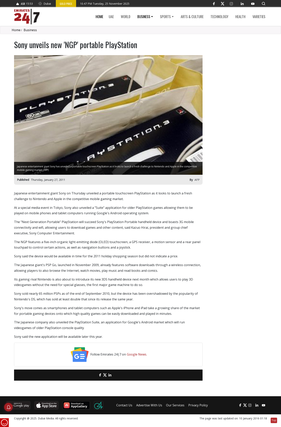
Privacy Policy (198, 405)
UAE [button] (111, 16)
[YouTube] (252, 3)
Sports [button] (165, 16)
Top (274, 420)
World (125, 16)
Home (99, 16)
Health (240, 16)
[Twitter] (222, 3)
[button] (263, 3)
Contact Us (124, 405)
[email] (93, 375)
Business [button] (143, 16)
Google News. (137, 354)
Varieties (259, 16)
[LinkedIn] (242, 3)
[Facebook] (213, 3)
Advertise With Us (149, 405)
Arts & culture (192, 16)
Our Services (175, 405)
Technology (219, 16)
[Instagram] (231, 3)
